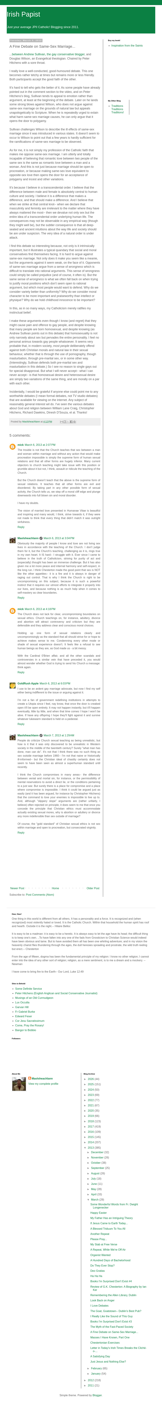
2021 (91, 1105)
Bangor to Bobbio (25, 1030)
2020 (91, 1110)
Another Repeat (99, 1234)
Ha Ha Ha (96, 1276)
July (94, 1178)
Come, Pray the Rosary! (29, 1025)
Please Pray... (98, 1239)
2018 (91, 1121)
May (94, 1189)
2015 (91, 1137)
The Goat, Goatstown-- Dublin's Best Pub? (115, 1311)
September (98, 1168)
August (95, 1173)
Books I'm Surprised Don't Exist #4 (111, 1281)
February (96, 1368)
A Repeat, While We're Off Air (108, 1249)
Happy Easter (98, 1212)
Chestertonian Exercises (104, 1342)
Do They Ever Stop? (102, 1265)
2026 (91, 1079)
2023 (91, 1095)
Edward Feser (23, 1016)
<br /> (118, 73)
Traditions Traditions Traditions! (117, 109)
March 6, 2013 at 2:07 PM (40, 444)
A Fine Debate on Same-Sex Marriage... (114, 1332)
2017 (91, 1126)
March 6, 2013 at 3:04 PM (59, 538)
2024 (91, 1089)
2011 (91, 1385)
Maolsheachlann (28, 538)
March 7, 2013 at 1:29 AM (59, 735)
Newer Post (17, 888)
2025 (91, 1084)
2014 (91, 1142)
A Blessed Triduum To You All (107, 1228)
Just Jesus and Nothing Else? (108, 1361)
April (94, 1194)
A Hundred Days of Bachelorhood (110, 1260)
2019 (91, 1115)
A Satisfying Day (100, 1356)
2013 (91, 1147)
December (97, 1152)
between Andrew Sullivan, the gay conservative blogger (48, 54)
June (94, 1183)
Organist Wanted (100, 1255)
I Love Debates (99, 1305)
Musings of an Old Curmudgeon (34, 997)
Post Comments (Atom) (40, 894)
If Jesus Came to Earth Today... (109, 1223)
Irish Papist (23, 14)
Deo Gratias (97, 1270)
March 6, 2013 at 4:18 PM (40, 609)
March (95, 1199)
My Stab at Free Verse (103, 1244)
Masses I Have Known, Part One (109, 1337)
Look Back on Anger (102, 1300)
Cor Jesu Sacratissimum (29, 1020)
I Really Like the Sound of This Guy (111, 1316)
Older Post (93, 888)
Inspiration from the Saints (127, 45)
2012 (91, 1380)
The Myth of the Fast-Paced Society (111, 1326)
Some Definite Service (28, 988)
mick (21, 444)
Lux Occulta (22, 1002)
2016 (91, 1131)
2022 (91, 1100)
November (97, 1157)
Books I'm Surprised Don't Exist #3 (111, 1321)
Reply (21, 527)
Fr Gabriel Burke (25, 1011)
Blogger (97, 1395)
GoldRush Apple (28, 683)
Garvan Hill (22, 1007)
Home (55, 888)
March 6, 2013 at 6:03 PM (55, 683)
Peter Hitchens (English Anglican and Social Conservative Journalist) (56, 993)
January (96, 1373)
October (96, 1162)
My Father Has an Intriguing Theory (111, 1218)
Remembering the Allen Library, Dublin (113, 1295)
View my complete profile (43, 1083)
